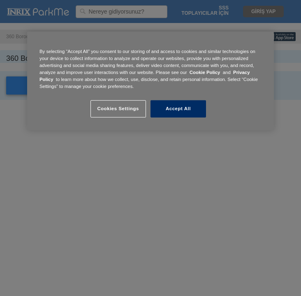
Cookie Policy (205, 72)
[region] (150, 81)
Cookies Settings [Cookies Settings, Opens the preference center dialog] (118, 108)
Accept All (178, 108)
